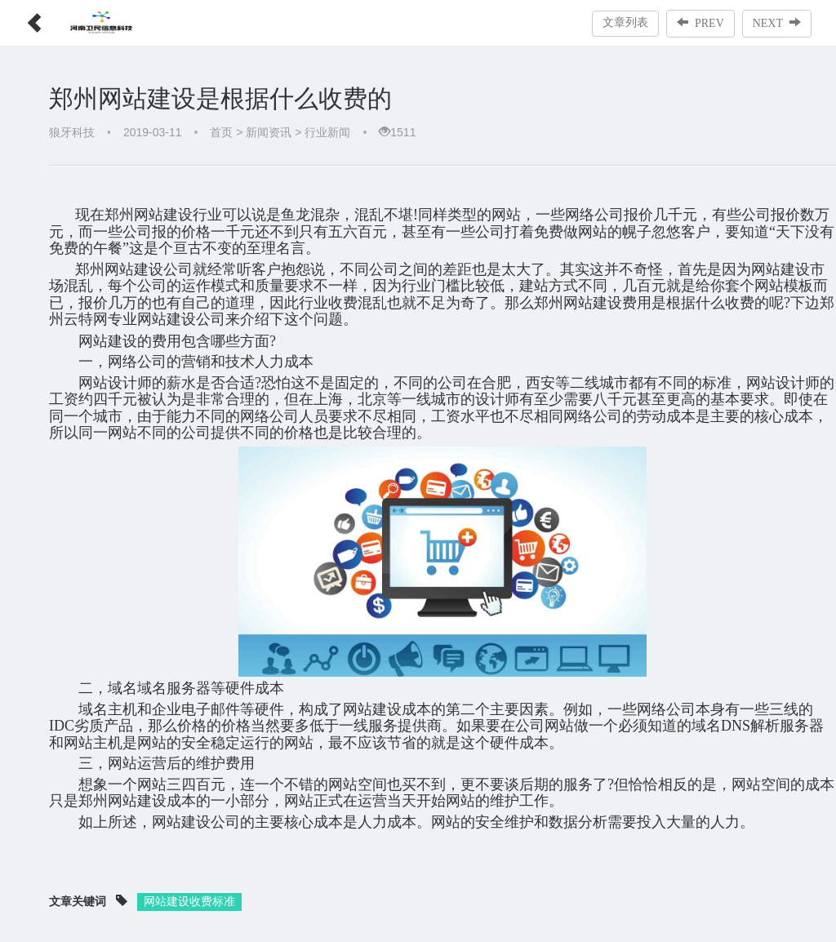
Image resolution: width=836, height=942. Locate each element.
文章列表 (625, 22)
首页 (221, 132)
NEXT (777, 22)
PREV (700, 22)
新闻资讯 (268, 132)
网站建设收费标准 (189, 901)
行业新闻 (327, 132)
